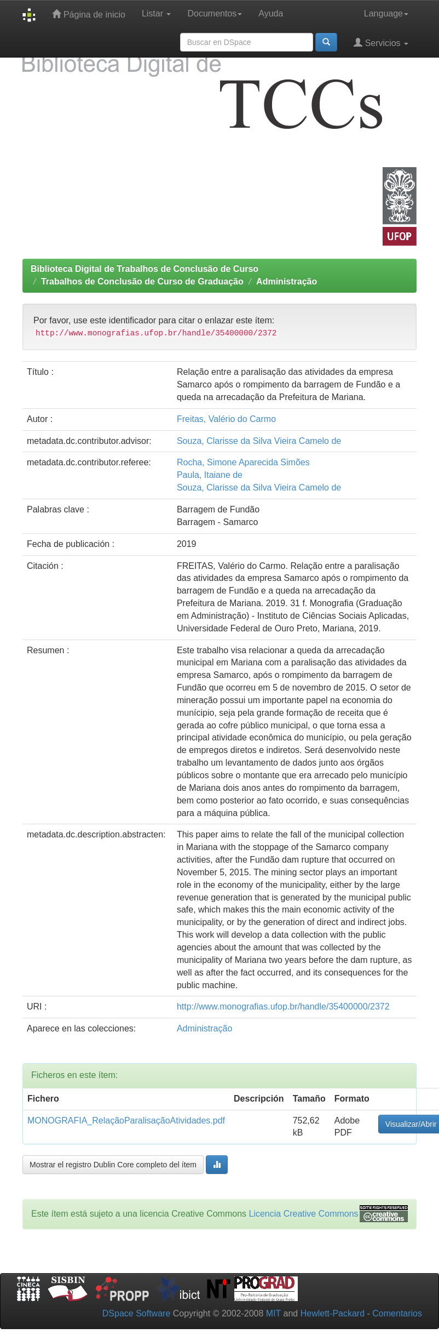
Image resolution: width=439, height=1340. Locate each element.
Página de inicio (88, 14)
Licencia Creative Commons (304, 1213)
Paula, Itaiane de (209, 475)
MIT (273, 1313)
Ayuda (270, 13)
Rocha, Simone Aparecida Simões (243, 462)
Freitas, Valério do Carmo (226, 419)
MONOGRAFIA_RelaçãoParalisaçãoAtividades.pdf (126, 1120)
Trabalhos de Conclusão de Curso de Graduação (142, 281)
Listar (156, 13)
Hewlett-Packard (333, 1313)
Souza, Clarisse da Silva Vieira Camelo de (259, 441)
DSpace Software (136, 1313)
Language (386, 13)
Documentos (214, 13)
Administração (286, 281)
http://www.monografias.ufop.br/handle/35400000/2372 (283, 1006)
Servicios (381, 42)
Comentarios (397, 1313)
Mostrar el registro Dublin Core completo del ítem (113, 1164)
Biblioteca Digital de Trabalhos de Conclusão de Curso (144, 268)
